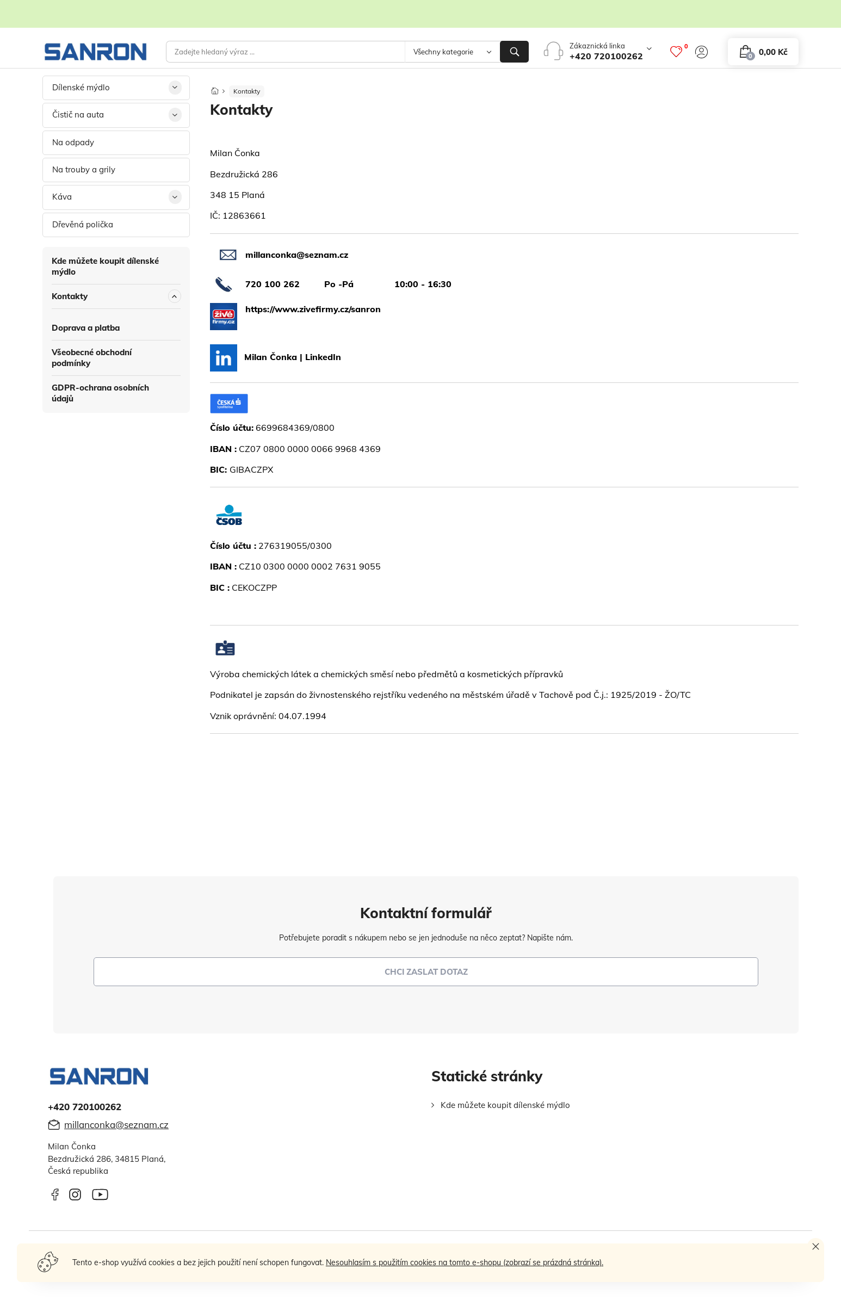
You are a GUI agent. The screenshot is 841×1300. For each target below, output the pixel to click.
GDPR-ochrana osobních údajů (100, 393)
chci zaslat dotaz (426, 972)
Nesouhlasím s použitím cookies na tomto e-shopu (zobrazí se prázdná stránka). (464, 1262)
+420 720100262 (606, 56)
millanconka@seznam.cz (116, 1124)
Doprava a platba (86, 328)
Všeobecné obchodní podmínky (92, 357)
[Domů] (214, 88)
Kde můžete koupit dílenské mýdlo (105, 266)
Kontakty (70, 296)
